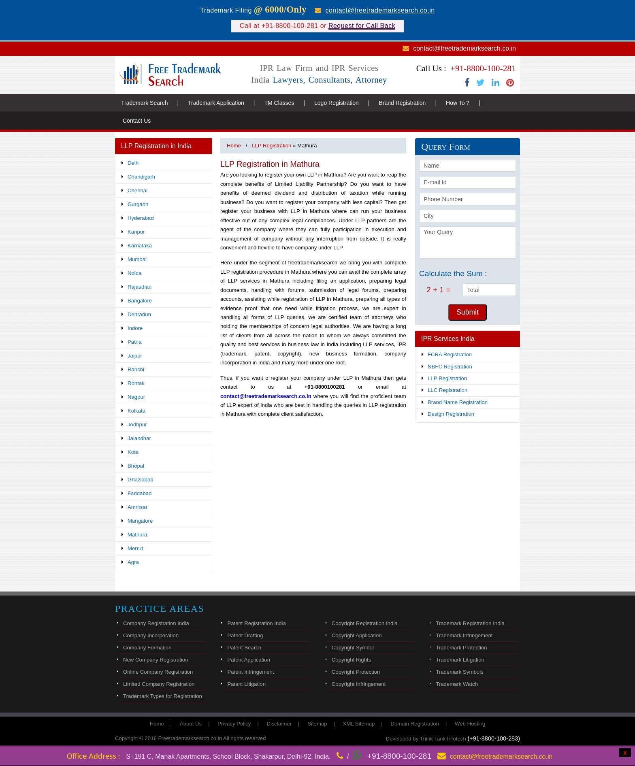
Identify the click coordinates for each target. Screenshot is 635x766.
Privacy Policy (234, 724)
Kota (133, 452)
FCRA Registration (450, 354)
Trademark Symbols (460, 672)
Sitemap (317, 724)
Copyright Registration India (365, 623)
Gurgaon (138, 204)
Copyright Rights (351, 660)
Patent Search (244, 648)
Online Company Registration (158, 672)
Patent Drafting (245, 635)
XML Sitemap (359, 724)
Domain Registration (414, 724)
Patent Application (248, 660)
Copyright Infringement (359, 684)
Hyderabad (141, 218)
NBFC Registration (450, 367)
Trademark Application (216, 103)
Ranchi (136, 369)
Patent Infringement (250, 672)
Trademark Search (144, 103)
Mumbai (137, 259)
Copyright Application (357, 635)
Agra (133, 562)
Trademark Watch (457, 684)
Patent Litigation (246, 684)
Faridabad (139, 493)
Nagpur (136, 397)
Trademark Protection (461, 648)
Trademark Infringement (464, 635)
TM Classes (279, 103)
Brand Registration (402, 103)
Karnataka (140, 246)
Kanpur (136, 232)
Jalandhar (139, 438)
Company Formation (147, 648)
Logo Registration (336, 103)
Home (234, 146)
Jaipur (135, 356)
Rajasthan (139, 287)
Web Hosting (470, 724)
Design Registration (451, 414)
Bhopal (136, 466)
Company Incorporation (151, 635)
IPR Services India (448, 338)
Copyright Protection (356, 672)
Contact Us (137, 120)
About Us (191, 724)
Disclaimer (279, 724)
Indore (135, 328)
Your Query (467, 242)
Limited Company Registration (159, 684)
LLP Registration (447, 378)
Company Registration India (156, 623)
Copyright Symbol (353, 648)
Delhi (134, 163)
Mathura (137, 535)
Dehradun (139, 314)
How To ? (457, 103)
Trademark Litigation (460, 660)
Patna (134, 342)
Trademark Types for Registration (162, 696)
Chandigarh (141, 177)
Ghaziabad (140, 480)
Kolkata (136, 411)
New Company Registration (155, 660)
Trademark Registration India (470, 623)
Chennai (137, 190)
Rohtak (136, 383)
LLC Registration (447, 390)
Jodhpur (137, 424)
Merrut (135, 548)
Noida (134, 273)
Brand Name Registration (458, 402)
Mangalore (140, 521)
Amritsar (137, 507)
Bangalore (140, 301)
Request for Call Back (361, 25)
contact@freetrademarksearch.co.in (380, 10)
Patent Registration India (256, 623)
